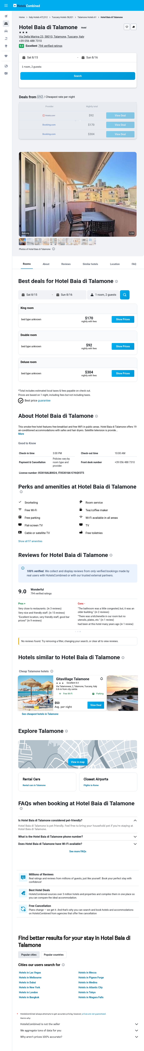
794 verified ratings (51, 46)
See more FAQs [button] (78, 851)
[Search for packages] (6, 38)
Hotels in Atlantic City (91, 987)
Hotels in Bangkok (30, 997)
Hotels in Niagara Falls (91, 997)
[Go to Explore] (6, 45)
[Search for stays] (6, 23)
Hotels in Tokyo (87, 992)
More (22, 433)
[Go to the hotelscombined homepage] (26, 5)
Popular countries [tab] (54, 954)
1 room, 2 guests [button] (32, 66)
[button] (6, 5)
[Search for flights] (6, 16)
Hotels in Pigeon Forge (91, 977)
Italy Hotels (35, 17)
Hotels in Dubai (28, 982)
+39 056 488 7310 (31, 41)
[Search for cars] (6, 31)
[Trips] (6, 56)
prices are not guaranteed (94, 1013)
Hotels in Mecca (88, 972)
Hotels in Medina (88, 982)
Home (22, 17)
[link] (41, 714)
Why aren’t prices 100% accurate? (80, 1037)
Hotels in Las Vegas (31, 972)
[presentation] (54, 248)
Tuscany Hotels (59, 17)
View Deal (96, 705)
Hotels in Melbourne (31, 977)
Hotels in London (29, 992)
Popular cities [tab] (29, 954)
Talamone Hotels (86, 17)
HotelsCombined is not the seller (80, 1024)
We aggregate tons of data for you (80, 1030)
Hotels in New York (30, 987)
